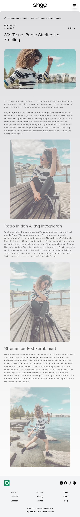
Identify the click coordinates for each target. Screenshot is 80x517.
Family (40, 496)
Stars (65, 492)
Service (40, 492)
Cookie (51, 512)
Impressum (31, 511)
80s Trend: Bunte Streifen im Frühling (46, 18)
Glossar (14, 500)
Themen (14, 496)
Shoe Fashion (13, 18)
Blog (25, 18)
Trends (40, 500)
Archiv (14, 492)
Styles (66, 496)
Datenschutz (42, 511)
